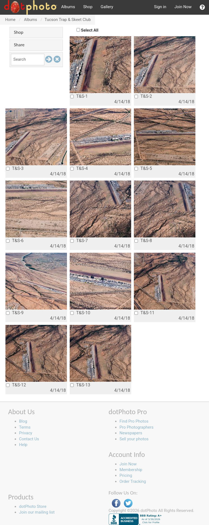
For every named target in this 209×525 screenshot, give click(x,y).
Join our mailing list (37, 512)
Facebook (116, 503)
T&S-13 (80, 384)
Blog (23, 421)
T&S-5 (143, 168)
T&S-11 (144, 312)
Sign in (160, 6)
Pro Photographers (136, 427)
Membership (130, 469)
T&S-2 (143, 96)
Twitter (128, 503)
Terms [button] (24, 427)
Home (10, 19)
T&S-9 (14, 312)
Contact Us (29, 439)
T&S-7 (79, 240)
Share (19, 45)
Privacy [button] (25, 433)
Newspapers (130, 433)
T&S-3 (14, 168)
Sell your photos (134, 439)
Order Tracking (132, 481)
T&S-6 (14, 240)
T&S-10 (80, 312)
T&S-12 (16, 384)
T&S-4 (79, 168)
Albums (68, 6)
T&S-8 (143, 240)
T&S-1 (79, 96)
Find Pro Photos (133, 421)
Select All (90, 30)
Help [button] (23, 444)
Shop (88, 6)
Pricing (125, 475)
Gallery (107, 6)
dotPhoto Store (32, 506)
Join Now (183, 6)
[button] (202, 7)
